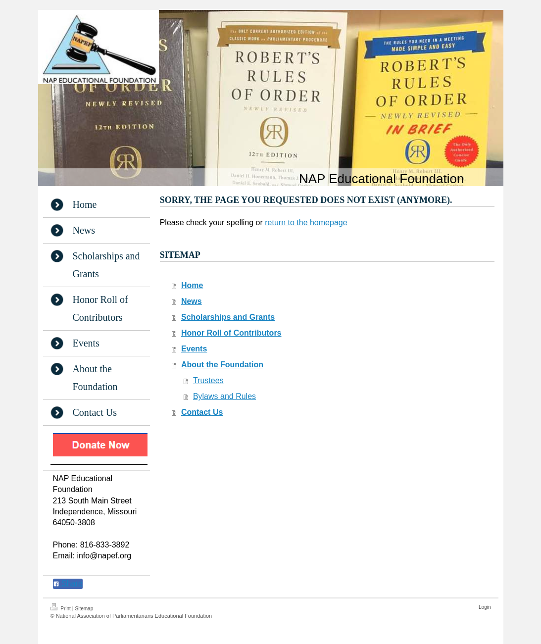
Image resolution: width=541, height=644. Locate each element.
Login (485, 607)
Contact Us (202, 412)
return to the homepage (306, 222)
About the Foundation (222, 364)
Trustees (208, 380)
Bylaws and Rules (224, 396)
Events (194, 349)
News (191, 301)
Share (68, 583)
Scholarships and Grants (228, 317)
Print (61, 607)
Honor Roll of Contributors (231, 333)
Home (192, 285)
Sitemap (84, 608)
